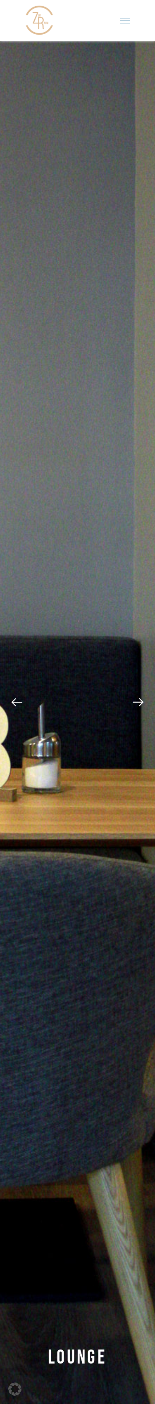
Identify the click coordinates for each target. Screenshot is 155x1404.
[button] (15, 1389)
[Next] (138, 702)
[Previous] (17, 702)
